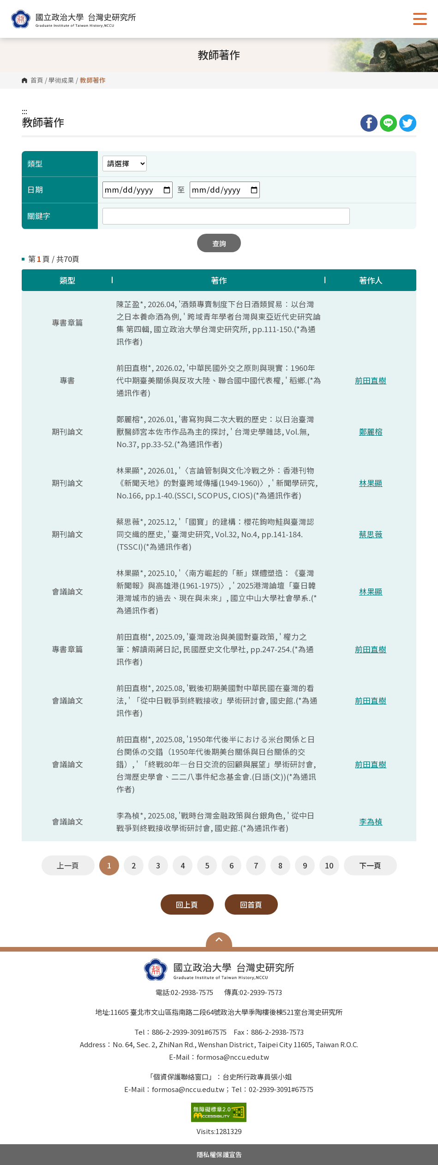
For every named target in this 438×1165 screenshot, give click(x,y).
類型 (35, 163)
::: (24, 111)
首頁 (36, 80)
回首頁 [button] (251, 904)
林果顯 (371, 482)
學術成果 (61, 80)
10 (329, 865)
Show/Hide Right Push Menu (420, 19)
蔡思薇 (371, 534)
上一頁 (68, 865)
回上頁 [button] (187, 904)
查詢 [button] (219, 243)
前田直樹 (370, 380)
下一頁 (370, 865)
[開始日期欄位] (137, 190)
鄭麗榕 (371, 431)
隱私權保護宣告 (219, 1154)
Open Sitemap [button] (219, 939)
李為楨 (371, 821)
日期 (35, 189)
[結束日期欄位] (225, 190)
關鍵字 (39, 215)
